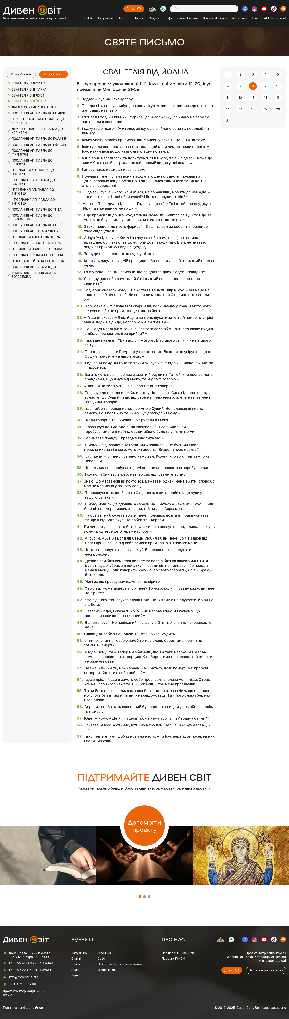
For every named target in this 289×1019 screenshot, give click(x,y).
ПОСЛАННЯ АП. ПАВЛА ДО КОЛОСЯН (32, 162)
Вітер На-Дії (107, 970)
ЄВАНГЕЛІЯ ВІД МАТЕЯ (29, 83)
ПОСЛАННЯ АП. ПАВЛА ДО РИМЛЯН (39, 113)
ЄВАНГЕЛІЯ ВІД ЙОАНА (29, 101)
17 (240, 109)
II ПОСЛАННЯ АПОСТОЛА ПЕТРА (36, 243)
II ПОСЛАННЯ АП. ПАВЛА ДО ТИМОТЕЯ (33, 201)
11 (228, 98)
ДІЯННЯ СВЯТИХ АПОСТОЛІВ (34, 107)
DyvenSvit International (269, 18)
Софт (168, 18)
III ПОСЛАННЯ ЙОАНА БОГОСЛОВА (38, 261)
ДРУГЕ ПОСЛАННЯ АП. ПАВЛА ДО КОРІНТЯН (37, 131)
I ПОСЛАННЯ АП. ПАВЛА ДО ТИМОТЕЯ (33, 191)
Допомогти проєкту (144, 825)
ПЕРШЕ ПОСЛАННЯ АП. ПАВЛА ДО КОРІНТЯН (38, 121)
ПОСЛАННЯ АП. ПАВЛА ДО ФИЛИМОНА (32, 217)
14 (265, 98)
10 (278, 86)
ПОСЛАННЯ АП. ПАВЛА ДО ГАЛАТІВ (39, 139)
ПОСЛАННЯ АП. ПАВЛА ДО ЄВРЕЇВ (38, 225)
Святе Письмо (187, 18)
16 (228, 109)
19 (265, 109)
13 (252, 98)
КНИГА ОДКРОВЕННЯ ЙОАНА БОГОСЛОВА (34, 275)
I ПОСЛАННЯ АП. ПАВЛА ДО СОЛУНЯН (33, 172)
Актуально (105, 18)
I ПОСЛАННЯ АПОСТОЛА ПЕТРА (36, 237)
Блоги (139, 18)
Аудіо (75, 970)
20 (278, 109)
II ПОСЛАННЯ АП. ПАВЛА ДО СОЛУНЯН (33, 182)
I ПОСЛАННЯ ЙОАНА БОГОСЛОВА (37, 249)
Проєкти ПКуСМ (173, 958)
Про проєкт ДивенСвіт (178, 953)
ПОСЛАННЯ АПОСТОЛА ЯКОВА (35, 231)
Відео (75, 975)
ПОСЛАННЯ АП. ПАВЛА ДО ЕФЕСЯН (39, 145)
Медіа (154, 18)
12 (240, 98)
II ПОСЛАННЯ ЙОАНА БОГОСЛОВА (37, 255)
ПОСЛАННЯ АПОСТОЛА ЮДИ (34, 267)
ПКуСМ (87, 18)
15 (278, 98)
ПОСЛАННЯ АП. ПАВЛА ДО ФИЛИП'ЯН (32, 152)
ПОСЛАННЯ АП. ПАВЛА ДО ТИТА (37, 209)
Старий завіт (21, 74)
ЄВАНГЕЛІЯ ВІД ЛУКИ (28, 95)
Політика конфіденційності (24, 1008)
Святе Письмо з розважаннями (120, 964)
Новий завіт (53, 74)
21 (228, 121)
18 (253, 109)
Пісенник (104, 953)
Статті (124, 18)
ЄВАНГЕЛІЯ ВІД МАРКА (29, 89)
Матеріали (239, 18)
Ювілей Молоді (215, 18)
